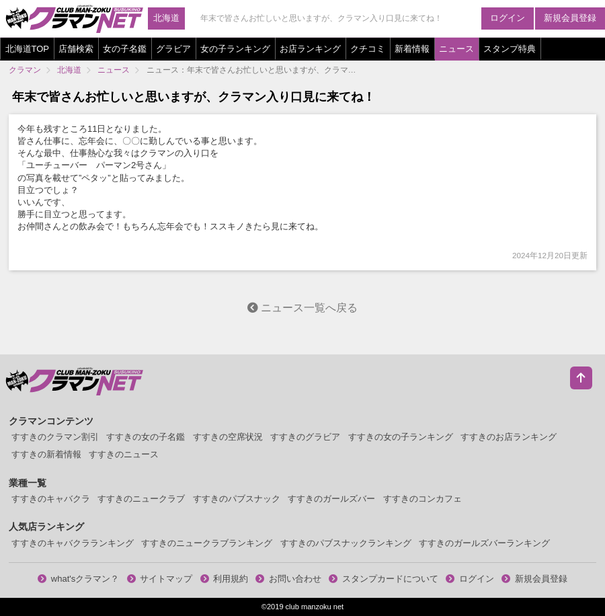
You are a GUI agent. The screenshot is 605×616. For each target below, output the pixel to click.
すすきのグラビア (305, 437)
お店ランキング (310, 49)
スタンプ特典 (509, 49)
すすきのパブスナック (236, 499)
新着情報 (412, 49)
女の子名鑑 (125, 49)
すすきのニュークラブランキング (206, 543)
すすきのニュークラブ (141, 499)
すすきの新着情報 (46, 454)
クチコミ (367, 49)
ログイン (507, 18)
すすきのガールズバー (331, 499)
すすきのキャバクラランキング (72, 543)
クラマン (25, 69)
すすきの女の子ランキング (400, 437)
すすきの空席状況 (228, 437)
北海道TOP (27, 49)
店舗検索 (75, 49)
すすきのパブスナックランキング (345, 543)
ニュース (456, 49)
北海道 (166, 18)
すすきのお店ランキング (508, 437)
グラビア (173, 49)
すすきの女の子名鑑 (145, 437)
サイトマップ (160, 579)
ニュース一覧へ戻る (302, 307)
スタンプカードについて (383, 579)
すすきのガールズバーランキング (484, 543)
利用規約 (224, 579)
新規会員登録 (570, 18)
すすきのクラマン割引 (55, 437)
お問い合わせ (288, 579)
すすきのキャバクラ (50, 499)
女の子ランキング (235, 49)
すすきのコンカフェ (422, 499)
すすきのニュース (124, 454)
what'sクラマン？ (78, 579)
